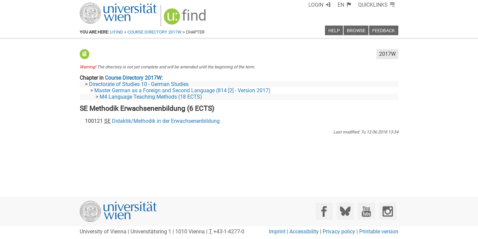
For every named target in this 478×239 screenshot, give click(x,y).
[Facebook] (324, 211)
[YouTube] (366, 211)
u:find (116, 32)
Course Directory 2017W (154, 32)
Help (334, 31)
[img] (185, 19)
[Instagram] (387, 211)
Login (315, 5)
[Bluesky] (345, 211)
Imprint (277, 231)
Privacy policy (339, 231)
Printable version (378, 231)
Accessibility (304, 231)
